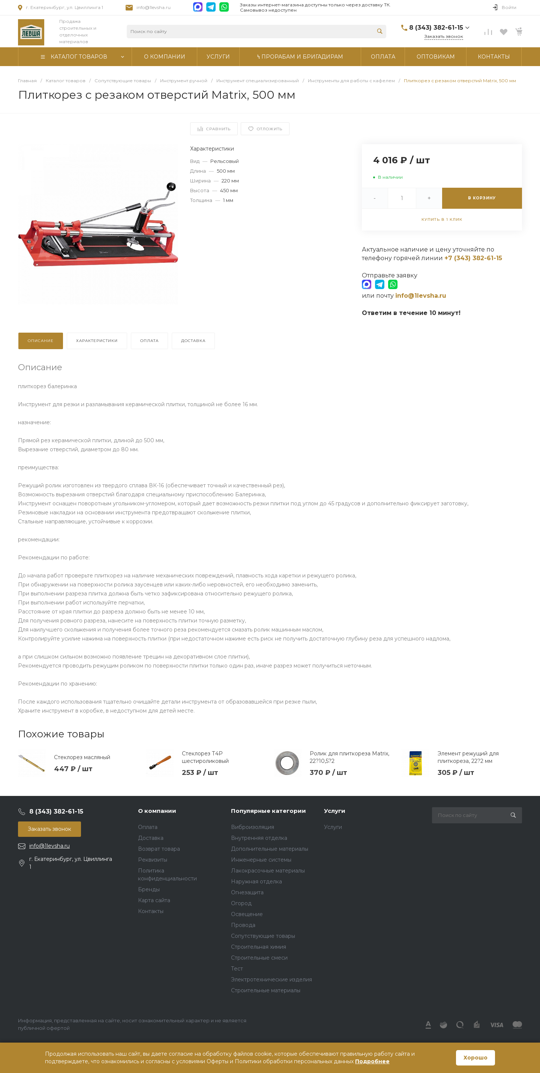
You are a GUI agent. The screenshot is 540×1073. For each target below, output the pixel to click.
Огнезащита (247, 892)
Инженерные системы (261, 859)
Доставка (151, 838)
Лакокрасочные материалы (268, 870)
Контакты (151, 911)
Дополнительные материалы (269, 848)
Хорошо (476, 1057)
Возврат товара (159, 848)
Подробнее (372, 1061)
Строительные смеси (259, 957)
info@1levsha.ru (153, 7)
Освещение (247, 914)
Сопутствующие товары (263, 936)
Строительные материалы (265, 990)
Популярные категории (268, 810)
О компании (157, 810)
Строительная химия (258, 946)
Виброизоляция (252, 827)
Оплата (148, 827)
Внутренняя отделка (259, 838)
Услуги (334, 810)
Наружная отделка (256, 881)
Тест (237, 968)
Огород (241, 903)
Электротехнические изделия (271, 979)
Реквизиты (152, 859)
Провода (243, 925)
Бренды (149, 889)
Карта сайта (154, 900)
